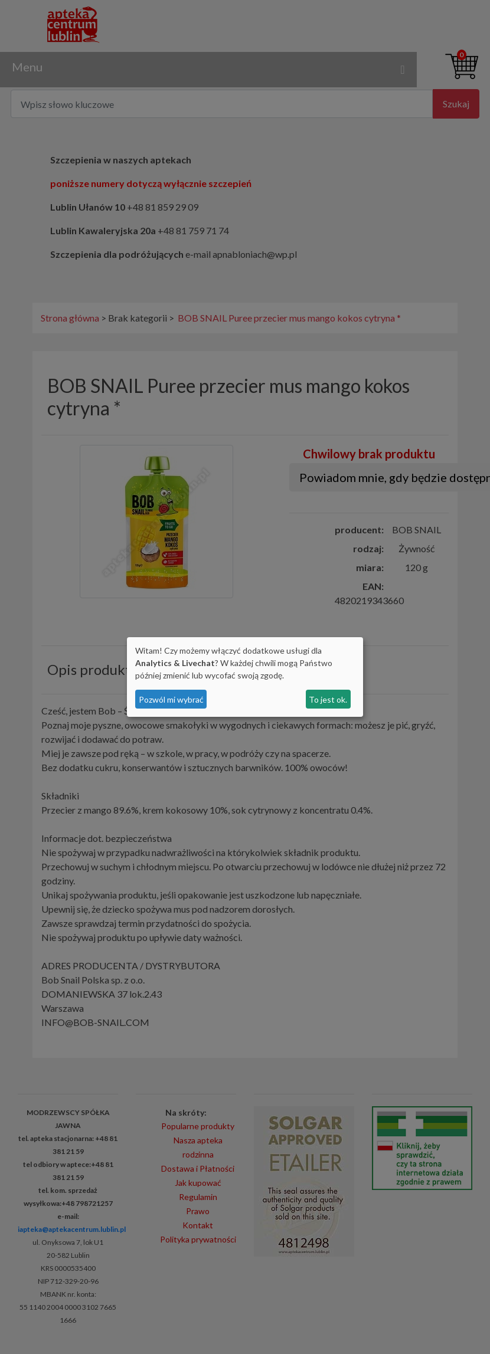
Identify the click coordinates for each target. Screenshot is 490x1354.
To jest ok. (328, 699)
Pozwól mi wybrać (171, 699)
